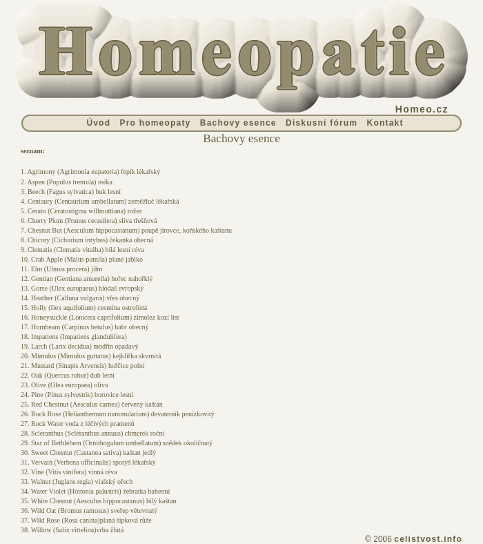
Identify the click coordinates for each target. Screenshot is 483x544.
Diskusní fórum (321, 123)
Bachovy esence (238, 123)
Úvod (98, 123)
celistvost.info (428, 539)
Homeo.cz (421, 109)
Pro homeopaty (155, 123)
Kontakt (385, 123)
